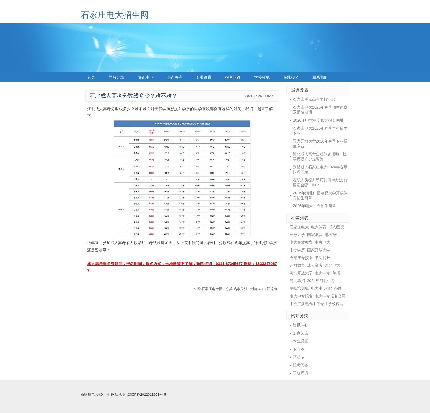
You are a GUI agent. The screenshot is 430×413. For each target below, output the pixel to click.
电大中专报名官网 (330, 296)
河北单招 (297, 280)
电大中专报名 (301, 296)
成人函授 (336, 227)
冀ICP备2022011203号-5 (146, 395)
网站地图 (118, 395)
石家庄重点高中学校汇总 (314, 99)
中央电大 (322, 242)
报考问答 (233, 77)
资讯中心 (145, 77)
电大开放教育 (301, 242)
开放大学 (297, 234)
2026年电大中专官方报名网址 (318, 120)
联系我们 (320, 77)
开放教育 (297, 265)
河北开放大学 (301, 273)
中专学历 (297, 250)
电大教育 (318, 227)
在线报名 (291, 77)
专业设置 (203, 77)
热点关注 (174, 77)
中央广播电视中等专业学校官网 (316, 303)
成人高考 (314, 265)
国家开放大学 (318, 250)
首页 (91, 77)
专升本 (298, 349)
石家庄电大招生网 (115, 15)
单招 (336, 273)
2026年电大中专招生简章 (314, 206)
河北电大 (332, 265)
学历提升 (322, 257)
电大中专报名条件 (326, 288)
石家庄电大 (299, 227)
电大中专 (322, 273)
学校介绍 (116, 77)
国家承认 (314, 234)
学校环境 (262, 77)
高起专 (298, 357)
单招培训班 (299, 288)
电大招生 (332, 234)
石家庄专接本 (301, 257)
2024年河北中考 (321, 280)
